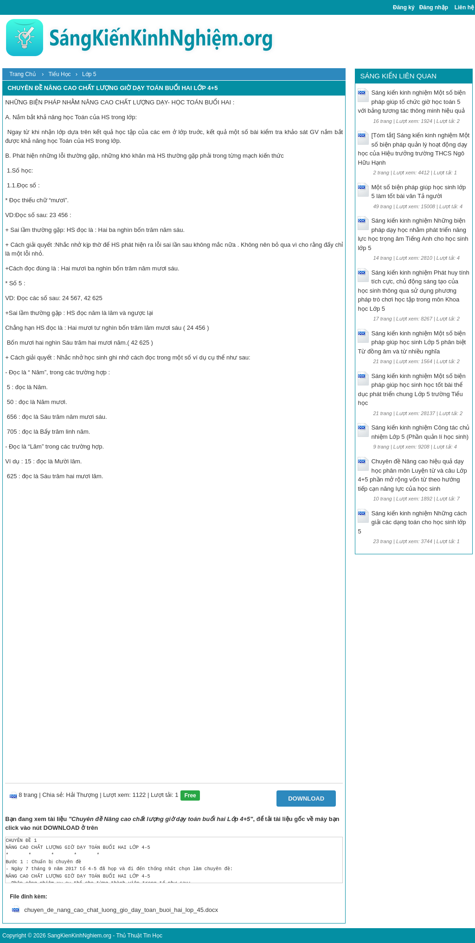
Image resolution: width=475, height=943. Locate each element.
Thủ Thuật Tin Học (139, 935)
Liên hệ (464, 7)
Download (306, 798)
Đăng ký (404, 7)
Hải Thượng (82, 794)
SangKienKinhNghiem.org (79, 935)
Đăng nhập (433, 7)
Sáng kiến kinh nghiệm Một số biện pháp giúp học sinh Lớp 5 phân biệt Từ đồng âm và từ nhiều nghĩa (412, 342)
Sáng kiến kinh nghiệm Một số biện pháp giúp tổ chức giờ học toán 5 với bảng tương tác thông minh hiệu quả (411, 101)
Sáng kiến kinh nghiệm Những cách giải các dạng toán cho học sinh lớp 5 (412, 522)
